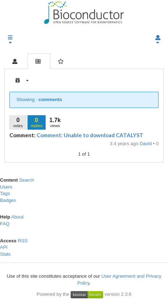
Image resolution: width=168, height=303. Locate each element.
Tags (5, 193)
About (17, 217)
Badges (8, 200)
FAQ (4, 223)
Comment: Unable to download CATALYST (90, 135)
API (4, 247)
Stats (5, 254)
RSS (23, 240)
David (146, 143)
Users (6, 187)
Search (26, 180)
